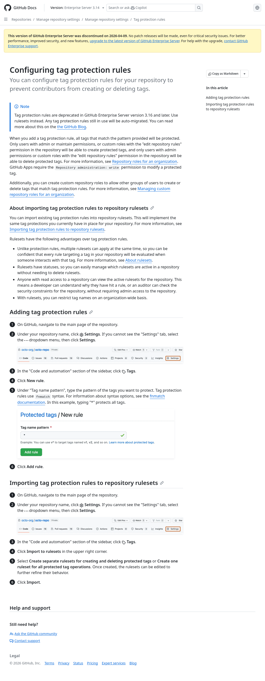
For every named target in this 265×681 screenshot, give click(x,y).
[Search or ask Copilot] (154, 8)
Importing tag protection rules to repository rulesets (57, 229)
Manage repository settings (58, 19)
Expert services (114, 663)
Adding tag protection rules (51, 312)
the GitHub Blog (71, 126)
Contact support (25, 640)
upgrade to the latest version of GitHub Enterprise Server (134, 41)
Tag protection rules (149, 19)
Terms (49, 663)
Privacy (63, 663)
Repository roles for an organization (144, 161)
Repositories (21, 19)
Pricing (92, 663)
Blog (133, 663)
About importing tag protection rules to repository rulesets (82, 208)
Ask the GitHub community (33, 633)
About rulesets (138, 260)
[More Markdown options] (244, 74)
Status (78, 663)
